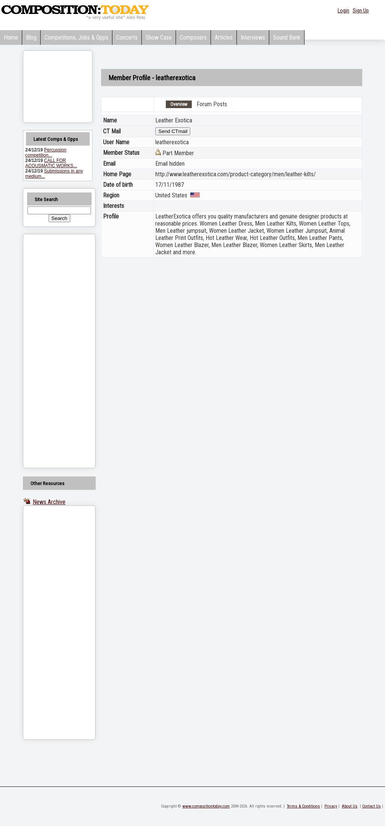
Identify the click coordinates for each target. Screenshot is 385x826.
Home (11, 37)
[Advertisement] (49, 351)
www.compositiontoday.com (206, 806)
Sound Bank (286, 37)
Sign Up (361, 11)
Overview (178, 104)
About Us (350, 806)
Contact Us (371, 806)
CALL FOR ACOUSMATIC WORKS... (51, 163)
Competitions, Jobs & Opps (76, 37)
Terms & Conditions (303, 806)
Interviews (253, 37)
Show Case (159, 37)
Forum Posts (212, 104)
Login (343, 11)
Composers (193, 37)
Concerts (127, 37)
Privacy (330, 806)
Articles (224, 37)
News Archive (49, 501)
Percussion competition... (45, 152)
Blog (31, 37)
